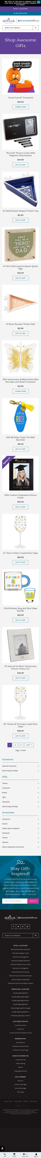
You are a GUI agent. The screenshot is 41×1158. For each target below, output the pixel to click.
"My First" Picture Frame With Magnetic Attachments (20, 154)
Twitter (18, 926)
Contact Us (20, 1029)
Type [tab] (4, 797)
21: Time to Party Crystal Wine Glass (20, 553)
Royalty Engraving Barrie (20, 993)
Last (28, 745)
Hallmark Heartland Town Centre (20, 964)
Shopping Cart (24, 1154)
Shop (14, 1155)
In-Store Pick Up (20, 1059)
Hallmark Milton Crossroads (20, 972)
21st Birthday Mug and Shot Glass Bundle (20, 610)
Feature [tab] (5, 842)
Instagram (23, 926)
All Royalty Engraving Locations (20, 1015)
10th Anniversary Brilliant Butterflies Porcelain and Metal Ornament (21, 381)
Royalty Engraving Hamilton (20, 1000)
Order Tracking (20, 1063)
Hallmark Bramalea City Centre (20, 949)
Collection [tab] (6, 819)
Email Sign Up (20, 1042)
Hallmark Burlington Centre (20, 953)
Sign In (36, 1155)
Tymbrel (36, 1110)
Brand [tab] (4, 793)
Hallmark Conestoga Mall (20, 957)
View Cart (25, 1156)
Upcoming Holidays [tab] (10, 771)
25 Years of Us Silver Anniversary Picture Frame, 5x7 (20, 668)
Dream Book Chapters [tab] (10, 828)
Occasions (7, 759)
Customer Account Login (20, 1050)
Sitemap (25, 1101)
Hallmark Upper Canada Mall (20, 979)
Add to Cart (20, 165)
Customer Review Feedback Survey (21, 1033)
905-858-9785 (20, 13)
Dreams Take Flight (20, 1084)
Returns (20, 1067)
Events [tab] (4, 824)
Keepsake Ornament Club (20, 1046)
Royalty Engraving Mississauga (20, 1008)
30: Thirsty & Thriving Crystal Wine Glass (20, 725)
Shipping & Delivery (20, 1071)
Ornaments (8, 812)
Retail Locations (20, 9)
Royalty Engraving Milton (20, 1004)
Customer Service (20, 1025)
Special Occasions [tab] (9, 766)
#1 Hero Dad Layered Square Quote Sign (20, 267)
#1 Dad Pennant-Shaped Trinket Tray (20, 211)
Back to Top (33, 1101)
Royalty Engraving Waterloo (20, 1012)
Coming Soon (20, 107)
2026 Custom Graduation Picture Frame (20, 496)
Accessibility (18, 1101)
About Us (20, 1080)
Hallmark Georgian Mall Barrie (20, 960)
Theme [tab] (4, 783)
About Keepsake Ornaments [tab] (13, 847)
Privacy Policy (8, 1101)
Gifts (4, 776)
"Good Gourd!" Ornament (20, 97)
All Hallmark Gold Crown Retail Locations (20, 983)
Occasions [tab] (6, 788)
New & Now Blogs (20, 1088)
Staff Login (20, 1092)
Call (4, 1155)
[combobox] (18, 27)
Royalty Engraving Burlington (20, 997)
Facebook (13, 926)
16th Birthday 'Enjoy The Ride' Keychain (20, 439)
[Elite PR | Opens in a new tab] (20, 1106)
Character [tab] (6, 802)
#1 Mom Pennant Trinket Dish (20, 324)
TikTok (27, 926)
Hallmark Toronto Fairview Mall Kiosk (20, 976)
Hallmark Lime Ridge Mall (20, 968)
